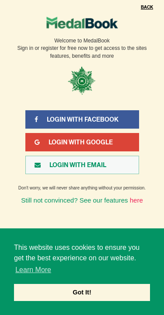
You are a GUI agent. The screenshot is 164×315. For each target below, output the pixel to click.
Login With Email (70, 165)
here (136, 200)
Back (147, 7)
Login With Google (74, 142)
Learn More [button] (33, 269)
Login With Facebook (77, 119)
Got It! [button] (82, 292)
